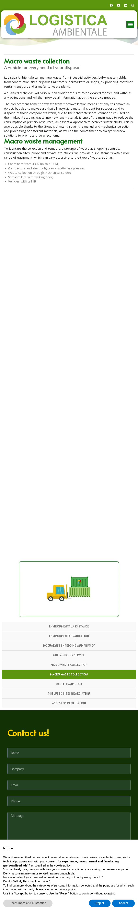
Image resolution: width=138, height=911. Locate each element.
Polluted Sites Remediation (69, 693)
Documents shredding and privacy (69, 645)
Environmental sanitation (69, 636)
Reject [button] (99, 903)
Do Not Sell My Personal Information (26, 881)
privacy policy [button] (67, 889)
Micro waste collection (69, 665)
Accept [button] (123, 903)
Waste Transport (69, 684)
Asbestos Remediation (69, 703)
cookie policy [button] (62, 865)
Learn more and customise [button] (28, 903)
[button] (130, 24)
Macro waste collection (69, 674)
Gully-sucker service (69, 655)
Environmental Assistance (69, 626)
